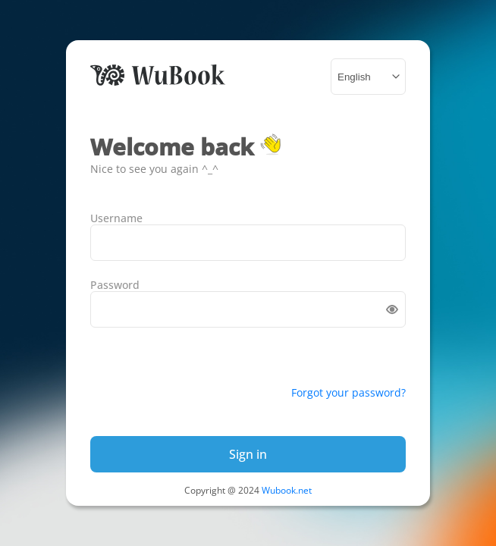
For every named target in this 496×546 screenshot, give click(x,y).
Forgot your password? (348, 392)
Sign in (248, 454)
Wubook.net (287, 490)
